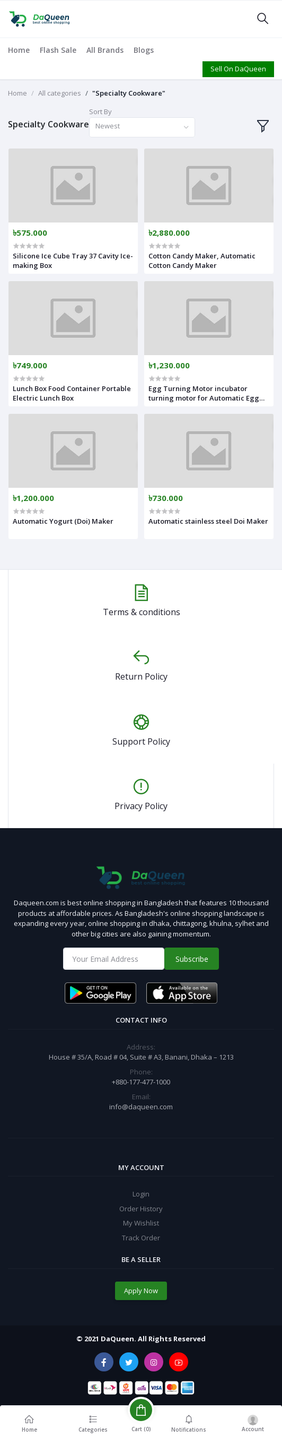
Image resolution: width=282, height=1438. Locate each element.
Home (19, 50)
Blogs (144, 50)
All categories (59, 93)
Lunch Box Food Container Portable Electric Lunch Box (72, 393)
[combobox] (142, 127)
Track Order (141, 1237)
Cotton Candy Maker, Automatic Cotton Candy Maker (201, 260)
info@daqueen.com (141, 1106)
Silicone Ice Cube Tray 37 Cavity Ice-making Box (73, 260)
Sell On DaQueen (238, 68)
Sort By (100, 111)
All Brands (105, 50)
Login (141, 1194)
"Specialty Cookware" (128, 93)
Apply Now (141, 1290)
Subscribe (191, 959)
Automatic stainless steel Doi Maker (208, 521)
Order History (141, 1208)
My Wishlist (141, 1223)
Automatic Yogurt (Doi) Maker (63, 521)
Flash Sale (58, 50)
